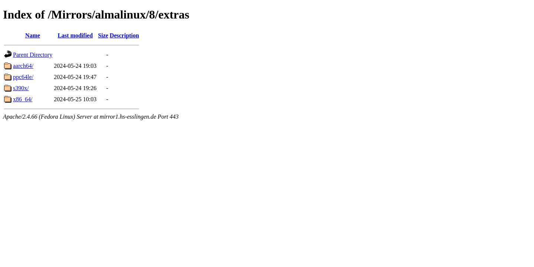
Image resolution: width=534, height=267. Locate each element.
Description (124, 35)
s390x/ (21, 88)
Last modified (75, 35)
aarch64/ (23, 66)
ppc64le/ (23, 77)
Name (32, 35)
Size (103, 35)
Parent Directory (32, 55)
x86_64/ (22, 99)
